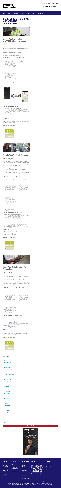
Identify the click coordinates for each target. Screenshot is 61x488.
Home (4, 13)
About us (9, 13)
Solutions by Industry (31, 13)
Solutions (16, 13)
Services (22, 13)
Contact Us (40, 13)
